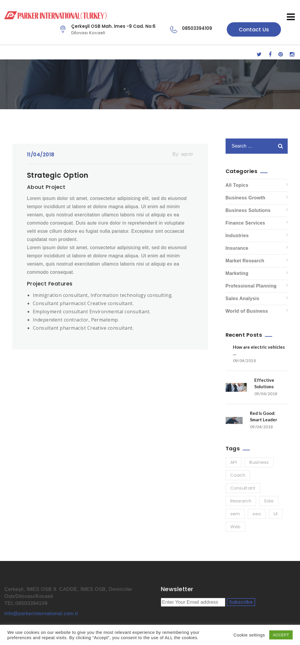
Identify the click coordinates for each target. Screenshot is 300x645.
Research (240, 501)
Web (235, 526)
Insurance (237, 248)
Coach (238, 475)
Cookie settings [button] (249, 635)
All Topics (237, 185)
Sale (269, 501)
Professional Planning (251, 285)
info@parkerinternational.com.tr (41, 613)
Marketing (237, 273)
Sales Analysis (243, 298)
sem (235, 514)
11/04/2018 (40, 154)
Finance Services (245, 222)
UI (276, 514)
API (233, 462)
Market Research (245, 260)
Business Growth (245, 197)
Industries (237, 235)
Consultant (243, 488)
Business (259, 462)
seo (257, 514)
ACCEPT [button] (281, 635)
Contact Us (254, 29)
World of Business (247, 311)
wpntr (187, 154)
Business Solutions (248, 210)
